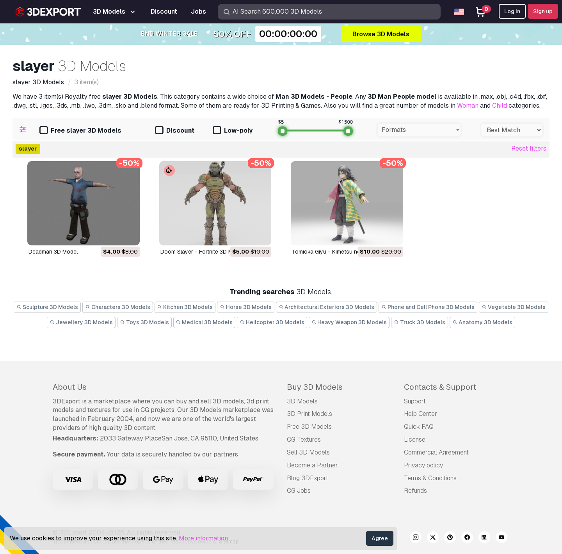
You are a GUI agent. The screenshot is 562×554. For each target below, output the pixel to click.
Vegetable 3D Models (514, 307)
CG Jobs (299, 491)
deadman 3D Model (53, 251)
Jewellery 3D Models (81, 322)
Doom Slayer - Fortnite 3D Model (202, 251)
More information (203, 538)
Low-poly (233, 130)
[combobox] (419, 130)
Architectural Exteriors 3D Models (327, 307)
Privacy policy (423, 465)
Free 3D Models (309, 427)
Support (415, 401)
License (414, 439)
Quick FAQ (419, 427)
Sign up (543, 11)
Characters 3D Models (117, 307)
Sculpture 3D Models (47, 307)
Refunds (415, 491)
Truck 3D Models (419, 322)
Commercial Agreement (436, 452)
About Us (70, 387)
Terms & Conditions (430, 478)
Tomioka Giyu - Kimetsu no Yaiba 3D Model (346, 251)
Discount (174, 130)
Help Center (420, 414)
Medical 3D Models (204, 322)
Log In (512, 11)
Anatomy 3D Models (482, 322)
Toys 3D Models (144, 322)
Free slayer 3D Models (80, 130)
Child (499, 105)
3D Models (302, 401)
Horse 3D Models (246, 307)
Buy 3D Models (315, 387)
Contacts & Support (440, 387)
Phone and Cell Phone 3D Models (428, 307)
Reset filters (528, 148)
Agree (380, 538)
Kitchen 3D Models (185, 307)
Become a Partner (312, 465)
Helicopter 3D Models (272, 322)
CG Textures (304, 439)
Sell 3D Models (308, 452)
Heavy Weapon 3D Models (349, 322)
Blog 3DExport (307, 478)
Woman (467, 105)
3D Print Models (309, 414)
